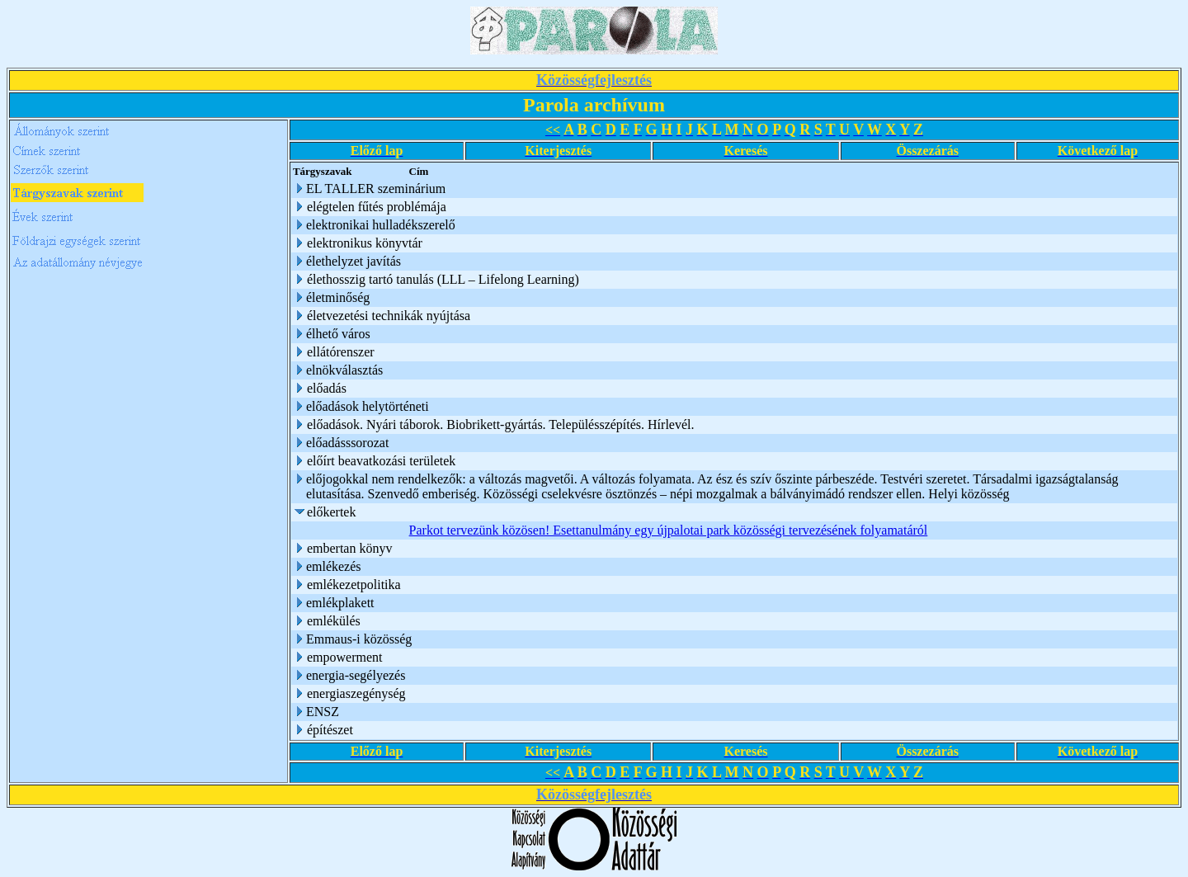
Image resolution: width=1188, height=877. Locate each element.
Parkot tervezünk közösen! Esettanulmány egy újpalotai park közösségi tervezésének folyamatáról (668, 530)
